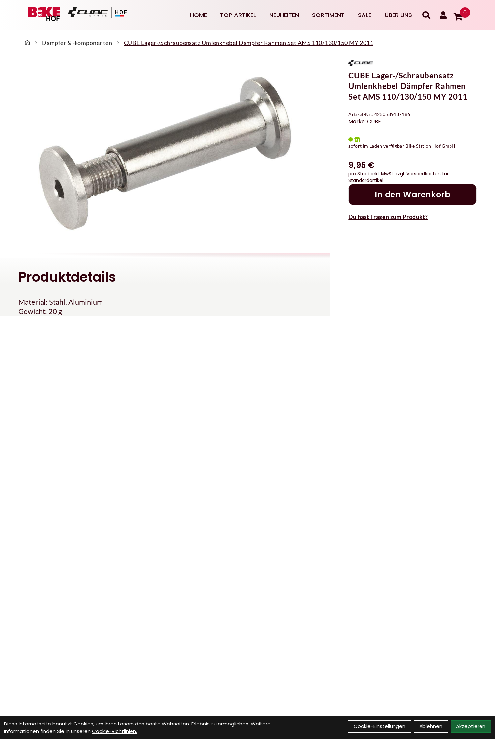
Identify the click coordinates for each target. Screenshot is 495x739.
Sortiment (328, 15)
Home (198, 15)
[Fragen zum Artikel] (412, 216)
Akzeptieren (470, 726)
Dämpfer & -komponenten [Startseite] (77, 42)
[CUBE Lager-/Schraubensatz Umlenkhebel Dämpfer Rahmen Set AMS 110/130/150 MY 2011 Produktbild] (164, 152)
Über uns (398, 15)
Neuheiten (284, 15)
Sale (364, 15)
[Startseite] (27, 42)
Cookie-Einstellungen (379, 726)
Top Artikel (238, 15)
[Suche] (426, 15)
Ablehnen (430, 726)
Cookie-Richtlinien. (114, 731)
